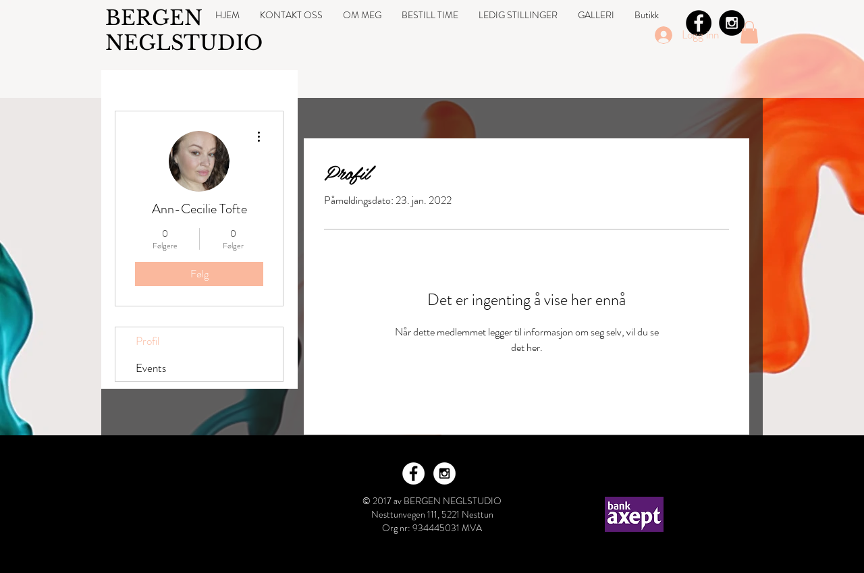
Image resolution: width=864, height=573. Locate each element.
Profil (147, 341)
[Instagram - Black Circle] (732, 23)
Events (151, 368)
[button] (749, 32)
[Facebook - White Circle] (413, 473)
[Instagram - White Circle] (444, 473)
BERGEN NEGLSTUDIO (184, 30)
